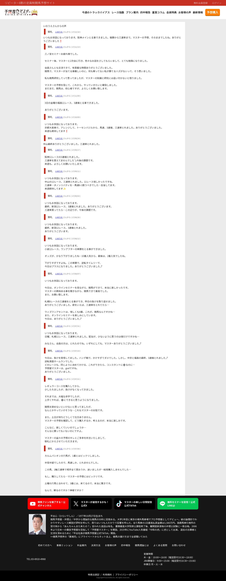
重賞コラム (158, 12)
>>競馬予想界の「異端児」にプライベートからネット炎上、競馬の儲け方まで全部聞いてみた (98, 536)
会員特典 (171, 12)
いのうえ (59, 32)
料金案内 (81, 545)
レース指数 (118, 12)
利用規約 (107, 574)
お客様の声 (184, 12)
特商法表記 (93, 574)
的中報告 (145, 12)
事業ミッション (64, 545)
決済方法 (95, 545)
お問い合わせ (179, 545)
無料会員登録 (201, 3)
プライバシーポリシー (126, 574)
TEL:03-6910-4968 (36, 559)
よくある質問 (160, 545)
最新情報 (198, 12)
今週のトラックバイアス (96, 12)
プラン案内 (132, 12)
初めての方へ (45, 545)
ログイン (216, 3)
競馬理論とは (142, 545)
